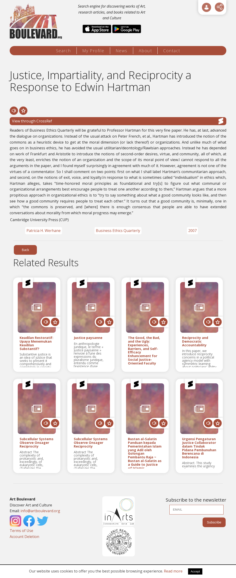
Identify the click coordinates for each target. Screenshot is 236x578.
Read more (173, 571)
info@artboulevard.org (40, 510)
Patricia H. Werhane (44, 230)
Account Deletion (24, 536)
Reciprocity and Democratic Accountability (195, 341)
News (121, 50)
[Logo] (36, 21)
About (145, 50)
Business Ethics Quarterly (118, 230)
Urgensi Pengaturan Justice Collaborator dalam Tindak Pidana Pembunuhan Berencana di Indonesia (199, 448)
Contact (171, 50)
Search (63, 50)
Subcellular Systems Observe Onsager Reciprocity (36, 442)
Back (25, 250)
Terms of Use (21, 530)
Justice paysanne (88, 338)
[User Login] (206, 7)
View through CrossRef (118, 121)
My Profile (93, 50)
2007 (192, 230)
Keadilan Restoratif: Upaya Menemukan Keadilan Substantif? (36, 343)
